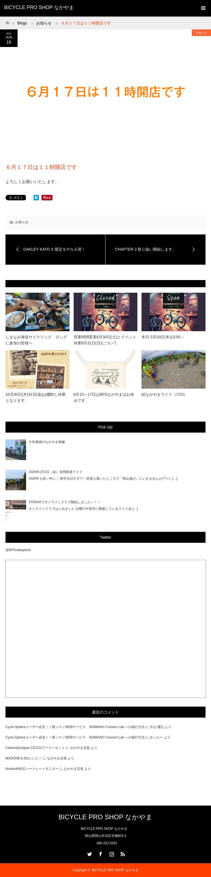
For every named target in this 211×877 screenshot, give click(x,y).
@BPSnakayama (18, 550)
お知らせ (201, 32)
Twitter (89, 853)
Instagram (111, 853)
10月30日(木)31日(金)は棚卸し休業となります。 (35, 397)
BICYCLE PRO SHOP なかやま (39, 7)
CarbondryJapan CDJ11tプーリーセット (35, 748)
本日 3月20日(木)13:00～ (162, 337)
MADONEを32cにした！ (23, 758)
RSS (122, 853)
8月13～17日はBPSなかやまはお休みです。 (104, 397)
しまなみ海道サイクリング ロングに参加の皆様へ (36, 340)
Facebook (100, 853)
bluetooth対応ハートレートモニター (32, 769)
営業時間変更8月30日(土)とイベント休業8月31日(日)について (105, 340)
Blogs (22, 23)
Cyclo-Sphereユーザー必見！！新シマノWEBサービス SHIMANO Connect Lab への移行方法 (75, 727)
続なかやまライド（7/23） (164, 394)
